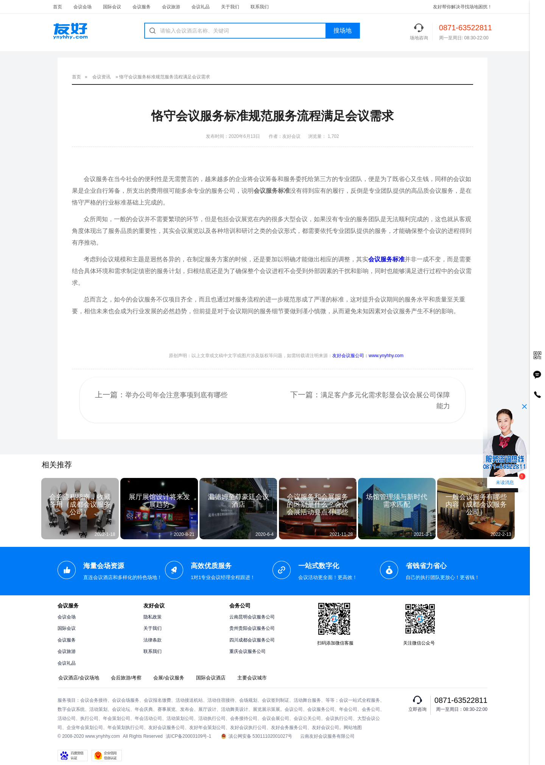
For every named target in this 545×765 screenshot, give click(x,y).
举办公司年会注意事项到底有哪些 (176, 395)
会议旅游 (171, 6)
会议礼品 (201, 6)
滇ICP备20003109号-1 (188, 736)
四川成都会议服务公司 (252, 640)
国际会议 (112, 6)
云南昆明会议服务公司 (252, 617)
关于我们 (230, 6)
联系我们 (260, 6)
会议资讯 (101, 77)
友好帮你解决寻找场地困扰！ (462, 6)
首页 (57, 6)
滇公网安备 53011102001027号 (257, 736)
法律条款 (152, 640)
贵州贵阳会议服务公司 (252, 628)
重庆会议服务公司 (247, 651)
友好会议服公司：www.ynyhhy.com (367, 355)
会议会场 (82, 6)
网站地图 (353, 727)
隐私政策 (152, 617)
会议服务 (141, 6)
